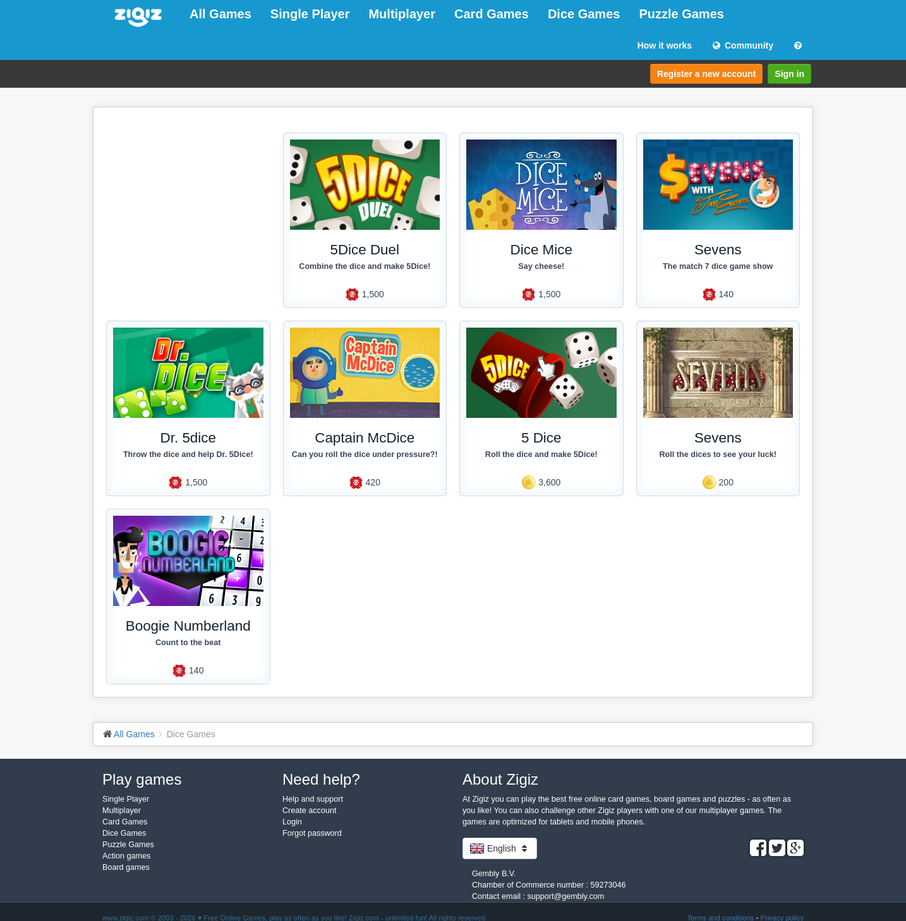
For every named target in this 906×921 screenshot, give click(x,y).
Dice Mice (541, 250)
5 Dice (541, 438)
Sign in (789, 74)
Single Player (310, 14)
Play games (141, 779)
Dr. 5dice (188, 438)
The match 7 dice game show (718, 266)
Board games (126, 867)
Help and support (312, 799)
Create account (309, 810)
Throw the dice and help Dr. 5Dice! (188, 454)
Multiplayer (401, 14)
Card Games (491, 14)
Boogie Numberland (188, 626)
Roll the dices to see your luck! (718, 454)
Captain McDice (364, 438)
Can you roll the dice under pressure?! (365, 454)
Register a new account (706, 74)
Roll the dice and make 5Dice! (541, 454)
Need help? (321, 779)
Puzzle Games (681, 14)
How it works (664, 45)
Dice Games (584, 14)
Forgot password (312, 833)
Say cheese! (541, 266)
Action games (126, 856)
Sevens (718, 250)
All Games (220, 14)
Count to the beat (188, 642)
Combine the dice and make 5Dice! (364, 266)
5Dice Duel (364, 250)
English (499, 848)
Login (292, 821)
